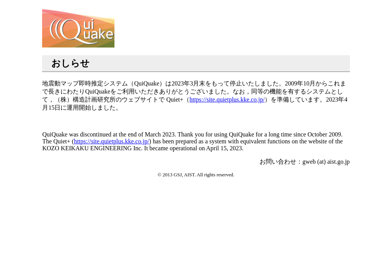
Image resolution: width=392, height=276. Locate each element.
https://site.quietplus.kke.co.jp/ (227, 99)
